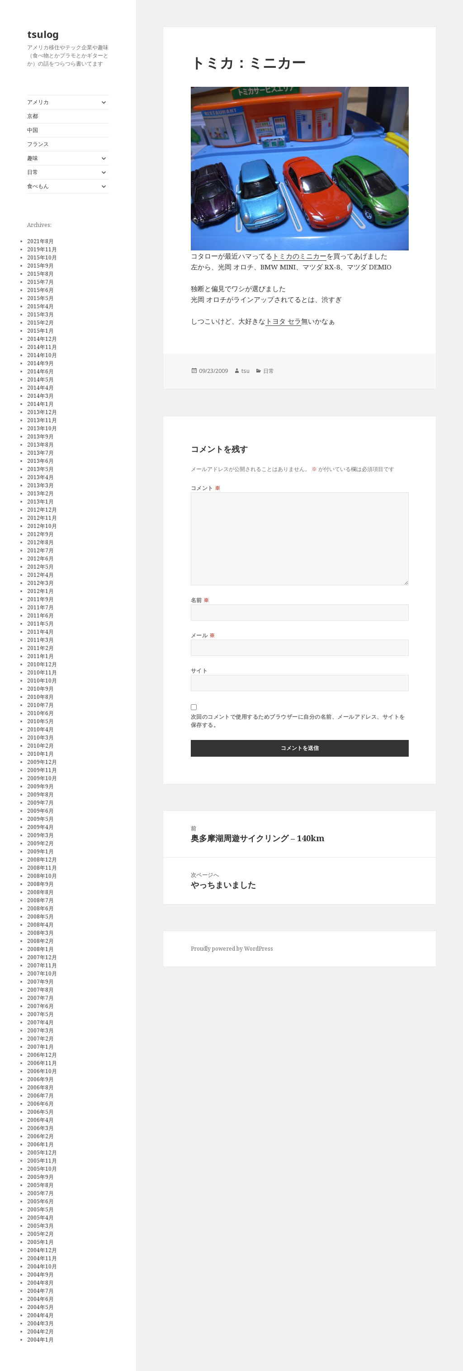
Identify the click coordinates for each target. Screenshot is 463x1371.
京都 (32, 116)
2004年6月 (40, 1299)
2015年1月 (40, 331)
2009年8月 (40, 794)
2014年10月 (42, 355)
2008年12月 (42, 859)
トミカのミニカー (299, 255)
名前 (200, 600)
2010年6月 (40, 713)
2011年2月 (40, 648)
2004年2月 (40, 1331)
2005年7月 (40, 1193)
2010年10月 (42, 680)
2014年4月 (40, 387)
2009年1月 (40, 851)
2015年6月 (40, 290)
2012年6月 (40, 558)
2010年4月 (40, 729)
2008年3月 (40, 933)
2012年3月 (40, 583)
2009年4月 (40, 827)
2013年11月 (42, 420)
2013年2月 (40, 493)
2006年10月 (42, 1071)
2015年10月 (42, 257)
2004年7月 (40, 1291)
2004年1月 (40, 1339)
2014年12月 (42, 339)
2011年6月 (40, 615)
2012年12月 (42, 510)
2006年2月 (40, 1136)
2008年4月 (40, 924)
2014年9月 (40, 363)
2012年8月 (40, 542)
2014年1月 (40, 404)
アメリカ (38, 102)
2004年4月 (40, 1315)
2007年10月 (42, 973)
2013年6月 (40, 461)
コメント (206, 488)
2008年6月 (40, 908)
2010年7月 (40, 705)
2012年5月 (40, 566)
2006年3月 (40, 1128)
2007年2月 (40, 1038)
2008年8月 (40, 892)
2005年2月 (40, 1234)
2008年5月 (40, 916)
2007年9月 (40, 981)
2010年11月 (42, 672)
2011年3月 (40, 640)
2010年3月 (40, 737)
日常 (32, 172)
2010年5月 (40, 721)
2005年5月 (40, 1209)
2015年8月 (40, 274)
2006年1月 (40, 1144)
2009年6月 (40, 811)
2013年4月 (40, 477)
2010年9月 (40, 689)
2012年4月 (40, 575)
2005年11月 (42, 1160)
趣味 (32, 158)
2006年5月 (40, 1112)
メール (203, 635)
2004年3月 (40, 1323)
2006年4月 (40, 1120)
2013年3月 (40, 485)
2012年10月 (42, 526)
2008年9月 (40, 884)
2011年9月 (40, 599)
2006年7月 (40, 1095)
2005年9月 (40, 1177)
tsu (245, 371)
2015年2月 (40, 322)
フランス (38, 144)
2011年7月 (40, 607)
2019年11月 (42, 249)
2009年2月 (40, 843)
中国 (32, 130)
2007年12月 (42, 957)
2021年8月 (40, 241)
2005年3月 (40, 1226)
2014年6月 (40, 371)
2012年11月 (42, 518)
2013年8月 (40, 444)
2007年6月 (40, 1006)
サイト (199, 670)
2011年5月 (40, 623)
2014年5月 (40, 379)
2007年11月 (42, 965)
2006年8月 (40, 1087)
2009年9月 (40, 786)
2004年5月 (40, 1307)
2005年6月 (40, 1201)
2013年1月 (40, 501)
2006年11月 (42, 1063)
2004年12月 (42, 1250)
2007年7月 (40, 998)
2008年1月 (40, 949)
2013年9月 (40, 436)
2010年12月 (42, 664)
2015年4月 (40, 306)
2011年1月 (40, 656)
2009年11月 (42, 770)
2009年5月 (40, 819)
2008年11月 (42, 868)
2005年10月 (42, 1169)
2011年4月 (40, 632)
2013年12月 (42, 412)
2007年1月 (40, 1047)
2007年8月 (40, 990)
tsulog (43, 34)
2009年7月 (40, 802)
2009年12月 (42, 762)
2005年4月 (40, 1217)
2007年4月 (40, 1022)
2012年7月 (40, 550)
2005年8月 (40, 1185)
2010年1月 (40, 754)
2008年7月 (40, 900)
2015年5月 (40, 298)
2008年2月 (40, 941)
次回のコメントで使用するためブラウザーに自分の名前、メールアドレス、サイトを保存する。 (298, 721)
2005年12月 (42, 1152)
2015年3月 (40, 314)
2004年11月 (42, 1258)
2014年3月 (40, 396)
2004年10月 (42, 1266)
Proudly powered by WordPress (232, 948)
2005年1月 (40, 1242)
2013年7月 (40, 453)
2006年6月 (40, 1103)
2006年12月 (42, 1055)
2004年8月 (40, 1282)
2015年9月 (40, 265)
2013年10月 (42, 428)
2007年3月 (40, 1030)
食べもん (38, 186)
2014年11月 (42, 347)
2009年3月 (40, 835)
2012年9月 (40, 534)
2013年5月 (40, 469)
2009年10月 (42, 778)
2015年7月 (40, 282)
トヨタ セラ (283, 320)
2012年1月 (40, 591)
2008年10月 (42, 876)
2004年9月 (40, 1274)
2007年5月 (40, 1014)
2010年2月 (40, 745)
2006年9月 (40, 1079)
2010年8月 (40, 697)
